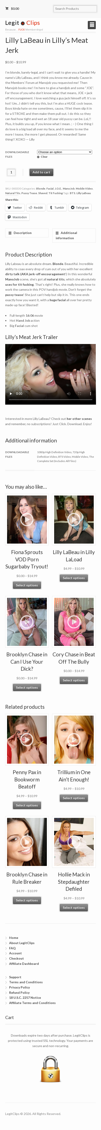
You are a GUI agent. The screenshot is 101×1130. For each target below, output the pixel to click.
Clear (44, 156)
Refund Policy (19, 992)
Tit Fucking (55, 193)
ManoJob (69, 188)
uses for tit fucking (19, 284)
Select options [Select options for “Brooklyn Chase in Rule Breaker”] (27, 900)
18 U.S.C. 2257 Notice (25, 997)
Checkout (16, 958)
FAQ (12, 948)
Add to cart (41, 172)
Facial (49, 188)
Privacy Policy (19, 987)
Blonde (40, 188)
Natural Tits (12, 193)
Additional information (66, 235)
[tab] (27, 233)
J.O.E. (58, 188)
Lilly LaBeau (83, 193)
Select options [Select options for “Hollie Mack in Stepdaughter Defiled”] (74, 907)
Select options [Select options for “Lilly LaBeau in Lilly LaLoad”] (74, 578)
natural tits (56, 279)
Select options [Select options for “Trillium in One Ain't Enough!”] (74, 798)
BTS (72, 193)
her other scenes (79, 419)
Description (22, 233)
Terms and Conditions (26, 982)
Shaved (42, 193)
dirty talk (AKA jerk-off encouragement (35, 274)
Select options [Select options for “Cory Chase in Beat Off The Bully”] (74, 680)
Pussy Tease (29, 193)
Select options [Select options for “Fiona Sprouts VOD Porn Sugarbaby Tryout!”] (27, 585)
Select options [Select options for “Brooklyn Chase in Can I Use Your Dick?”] (27, 687)
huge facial (58, 300)
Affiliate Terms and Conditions (32, 1003)
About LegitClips (22, 943)
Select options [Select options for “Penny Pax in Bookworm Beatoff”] (27, 805)
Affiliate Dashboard (24, 964)
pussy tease (14, 295)
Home (13, 938)
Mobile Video (84, 188)
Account (15, 953)
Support (15, 977)
